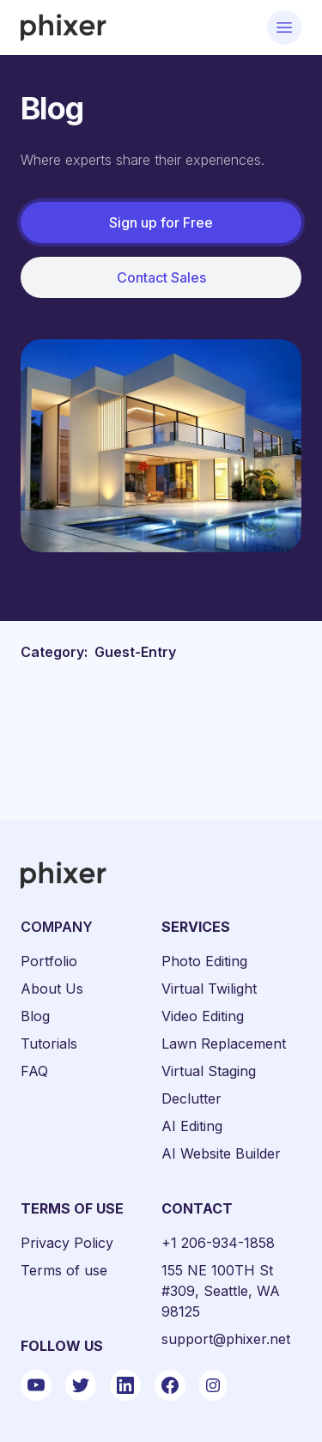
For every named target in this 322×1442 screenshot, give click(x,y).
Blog (35, 1016)
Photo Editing (204, 961)
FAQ (34, 1071)
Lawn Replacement (223, 1043)
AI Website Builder (221, 1153)
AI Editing (191, 1126)
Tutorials (49, 1043)
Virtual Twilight (209, 988)
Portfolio (49, 961)
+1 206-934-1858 (218, 1242)
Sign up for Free (161, 222)
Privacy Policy (67, 1242)
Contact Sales (161, 277)
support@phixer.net (225, 1339)
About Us (52, 988)
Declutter (191, 1098)
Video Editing (202, 1016)
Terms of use (64, 1270)
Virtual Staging (208, 1071)
